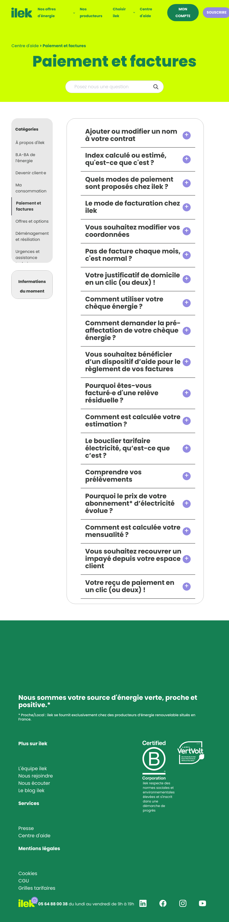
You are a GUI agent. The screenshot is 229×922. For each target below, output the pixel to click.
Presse (26, 828)
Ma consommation (30, 188)
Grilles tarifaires (36, 888)
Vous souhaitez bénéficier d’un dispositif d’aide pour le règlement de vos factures (133, 362)
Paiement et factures (28, 206)
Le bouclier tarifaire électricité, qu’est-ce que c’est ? (127, 448)
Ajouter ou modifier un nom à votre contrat (131, 135)
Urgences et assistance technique (27, 258)
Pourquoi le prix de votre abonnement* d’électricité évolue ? (130, 504)
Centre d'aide (146, 12)
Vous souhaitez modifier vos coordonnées (132, 231)
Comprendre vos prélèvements (113, 476)
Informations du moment (32, 286)
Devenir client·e (30, 173)
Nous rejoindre (35, 775)
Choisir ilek (119, 12)
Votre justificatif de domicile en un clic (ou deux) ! (132, 279)
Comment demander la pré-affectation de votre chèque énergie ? (133, 331)
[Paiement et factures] (64, 46)
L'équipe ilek (32, 768)
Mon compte (183, 12)
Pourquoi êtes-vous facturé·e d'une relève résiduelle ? (121, 393)
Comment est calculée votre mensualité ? (133, 531)
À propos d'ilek (29, 143)
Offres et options (31, 221)
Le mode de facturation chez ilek (132, 207)
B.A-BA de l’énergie (25, 158)
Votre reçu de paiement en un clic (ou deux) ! (130, 586)
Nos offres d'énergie (47, 12)
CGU (23, 880)
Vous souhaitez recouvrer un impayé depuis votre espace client (133, 559)
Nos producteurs (91, 12)
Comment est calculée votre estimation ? (133, 421)
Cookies (27, 873)
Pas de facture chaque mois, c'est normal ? (133, 255)
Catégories (26, 129)
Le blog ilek (31, 790)
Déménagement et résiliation (32, 236)
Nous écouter (34, 783)
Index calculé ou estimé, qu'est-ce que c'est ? (126, 159)
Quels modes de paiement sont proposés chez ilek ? (129, 183)
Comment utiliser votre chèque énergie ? (124, 303)
